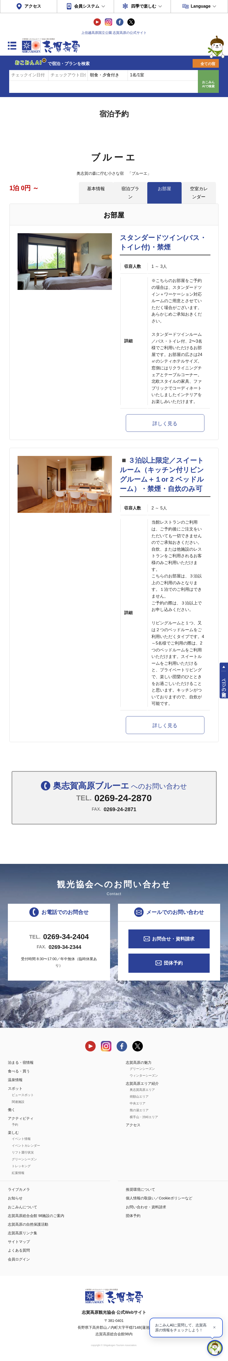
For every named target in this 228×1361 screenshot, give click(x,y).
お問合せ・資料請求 (173, 939)
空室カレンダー (199, 192)
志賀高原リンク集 (22, 1233)
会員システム (86, 6)
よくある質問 (19, 1250)
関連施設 (18, 1102)
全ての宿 (207, 64)
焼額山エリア (139, 1096)
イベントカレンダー (26, 1145)
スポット (15, 1088)
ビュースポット (23, 1095)
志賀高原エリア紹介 (142, 1083)
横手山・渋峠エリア (144, 1117)
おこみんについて (22, 1207)
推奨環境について (140, 1189)
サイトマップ (19, 1242)
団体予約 (173, 963)
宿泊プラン (130, 192)
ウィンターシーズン (144, 1075)
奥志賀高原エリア (142, 1090)
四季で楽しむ (143, 6)
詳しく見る (165, 423)
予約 (15, 1124)
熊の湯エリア (139, 1110)
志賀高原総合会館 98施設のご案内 (36, 1216)
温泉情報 (15, 1080)
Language (201, 6)
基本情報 (96, 188)
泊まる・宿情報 (21, 1062)
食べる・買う (19, 1071)
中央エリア (137, 1103)
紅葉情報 (18, 1173)
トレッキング (21, 1166)
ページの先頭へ (224, 685)
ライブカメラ (19, 1189)
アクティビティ (21, 1118)
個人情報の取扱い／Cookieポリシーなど (159, 1198)
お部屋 (164, 188)
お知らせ (15, 1198)
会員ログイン (19, 1259)
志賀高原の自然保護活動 (28, 1224)
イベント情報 (21, 1139)
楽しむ (13, 1132)
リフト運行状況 (23, 1152)
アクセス (32, 6)
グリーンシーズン (24, 1159)
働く (11, 1110)
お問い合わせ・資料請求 (146, 1207)
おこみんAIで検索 (208, 84)
